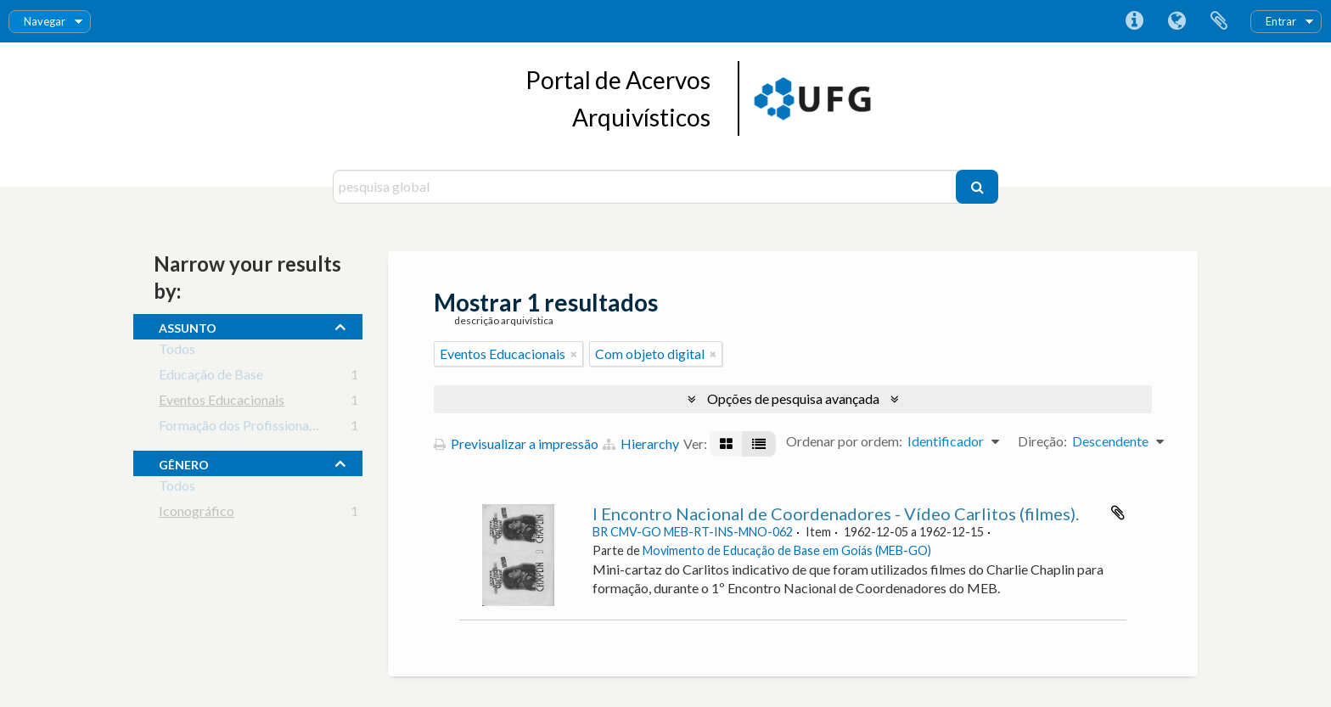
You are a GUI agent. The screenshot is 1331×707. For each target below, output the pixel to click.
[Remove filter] (573, 354)
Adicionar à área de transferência (1117, 512)
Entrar (1281, 21)
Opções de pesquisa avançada (793, 398)
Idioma (1176, 21)
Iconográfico (196, 514)
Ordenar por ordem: (844, 441)
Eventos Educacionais (221, 403)
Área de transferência (1219, 21)
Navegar (44, 21)
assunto (187, 326)
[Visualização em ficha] (726, 444)
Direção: (1042, 441)
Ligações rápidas (1134, 21)
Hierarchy (641, 443)
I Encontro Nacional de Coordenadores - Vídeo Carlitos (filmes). (835, 513)
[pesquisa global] (646, 187)
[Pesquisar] (977, 187)
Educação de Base (211, 377)
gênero (184, 462)
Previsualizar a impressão (516, 443)
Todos (177, 352)
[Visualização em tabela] (759, 444)
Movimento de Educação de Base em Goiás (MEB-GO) (787, 550)
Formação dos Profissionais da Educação (276, 428)
